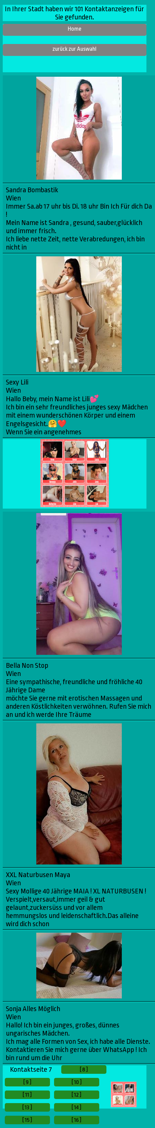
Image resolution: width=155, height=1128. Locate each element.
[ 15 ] (27, 1120)
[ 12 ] (76, 1095)
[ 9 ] (27, 1082)
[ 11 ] (27, 1095)
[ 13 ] (27, 1107)
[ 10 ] (77, 1082)
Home (74, 29)
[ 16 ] (76, 1120)
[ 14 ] (76, 1107)
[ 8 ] (84, 1069)
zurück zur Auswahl (74, 49)
